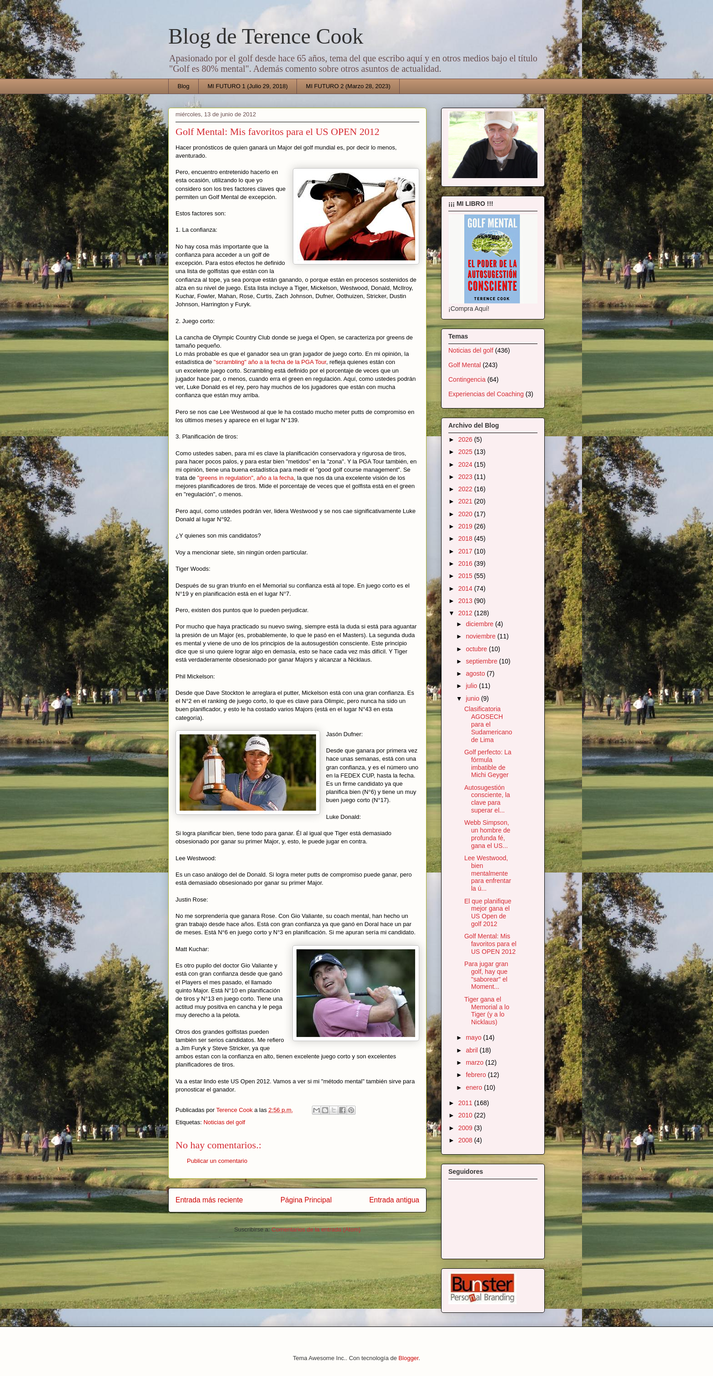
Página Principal (306, 1200)
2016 (466, 563)
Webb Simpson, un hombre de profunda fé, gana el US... (487, 834)
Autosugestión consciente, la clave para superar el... (487, 799)
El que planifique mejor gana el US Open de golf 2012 (488, 912)
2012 (466, 613)
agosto (476, 673)
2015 (466, 575)
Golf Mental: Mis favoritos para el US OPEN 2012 (490, 943)
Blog (184, 86)
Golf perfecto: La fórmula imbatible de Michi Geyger (488, 763)
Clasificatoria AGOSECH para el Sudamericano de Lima (488, 724)
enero (475, 1087)
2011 (466, 1103)
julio (472, 685)
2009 (466, 1128)
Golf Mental (464, 365)
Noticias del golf (224, 1122)
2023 (466, 476)
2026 (466, 439)
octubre (477, 649)
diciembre (480, 624)
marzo (475, 1062)
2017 (466, 551)
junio (473, 698)
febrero (476, 1074)
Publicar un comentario (217, 1160)
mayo (474, 1037)
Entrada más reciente (209, 1200)
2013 (466, 600)
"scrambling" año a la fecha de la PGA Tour (270, 362)
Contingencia (467, 379)
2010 (466, 1115)
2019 (466, 526)
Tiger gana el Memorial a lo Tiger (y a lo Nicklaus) (486, 1011)
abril (472, 1050)
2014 (466, 588)
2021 (466, 501)
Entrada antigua (394, 1200)
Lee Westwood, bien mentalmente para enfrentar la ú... (487, 873)
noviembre (481, 636)
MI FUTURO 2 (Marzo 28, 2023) (348, 86)
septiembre (482, 661)
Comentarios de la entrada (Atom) (316, 1229)
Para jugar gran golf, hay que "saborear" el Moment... (486, 975)
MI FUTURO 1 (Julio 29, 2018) (248, 86)
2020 (466, 514)
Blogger (408, 1358)
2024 (466, 464)
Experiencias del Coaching (486, 394)
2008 (466, 1140)
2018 (466, 538)
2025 (466, 451)
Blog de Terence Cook (265, 36)
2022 (466, 489)
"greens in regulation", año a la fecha (245, 477)
